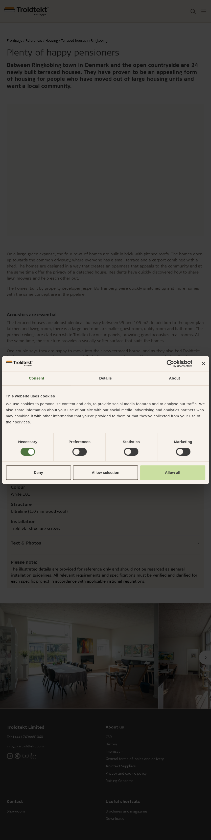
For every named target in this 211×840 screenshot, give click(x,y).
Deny (38, 472)
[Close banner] (203, 363)
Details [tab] (105, 378)
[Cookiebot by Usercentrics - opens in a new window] (170, 363)
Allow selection (105, 472)
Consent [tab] (36, 378)
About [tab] (174, 378)
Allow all (172, 472)
